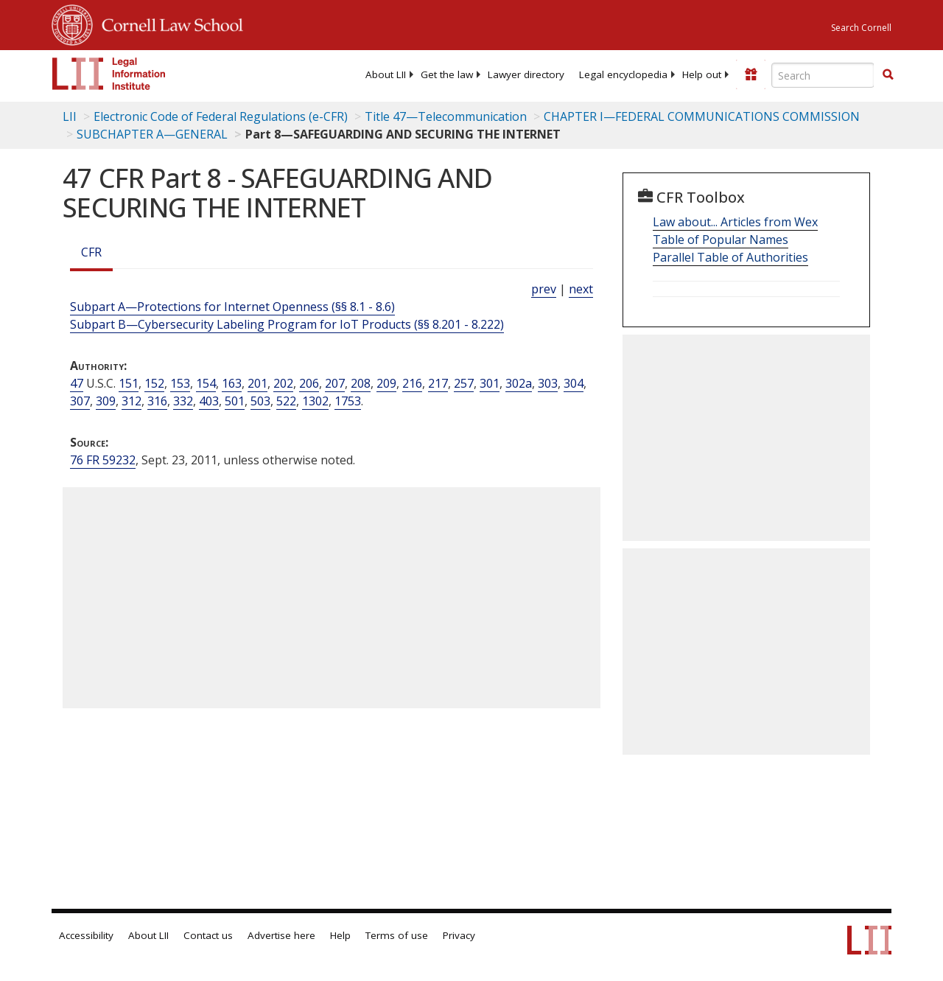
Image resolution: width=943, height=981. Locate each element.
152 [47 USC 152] (154, 383)
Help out (701, 74)
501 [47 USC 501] (235, 401)
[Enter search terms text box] (822, 75)
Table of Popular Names (720, 239)
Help (340, 935)
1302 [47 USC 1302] (315, 401)
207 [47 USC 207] (335, 383)
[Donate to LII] (750, 74)
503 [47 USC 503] (260, 401)
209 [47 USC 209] (386, 383)
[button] (888, 74)
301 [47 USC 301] (489, 383)
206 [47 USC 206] (309, 383)
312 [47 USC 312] (131, 401)
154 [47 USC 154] (206, 383)
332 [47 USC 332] (183, 401)
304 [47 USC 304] (573, 383)
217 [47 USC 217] (438, 383)
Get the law (447, 74)
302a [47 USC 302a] (518, 383)
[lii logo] (109, 74)
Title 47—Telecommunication (446, 116)
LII (70, 116)
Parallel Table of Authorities (730, 257)
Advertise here (281, 935)
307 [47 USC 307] (80, 401)
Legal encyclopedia (623, 74)
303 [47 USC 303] (548, 383)
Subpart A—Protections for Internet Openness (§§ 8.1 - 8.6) (232, 307)
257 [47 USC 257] (464, 383)
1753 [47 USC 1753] (347, 401)
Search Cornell (861, 27)
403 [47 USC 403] (209, 401)
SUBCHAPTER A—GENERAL (152, 134)
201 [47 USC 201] (257, 383)
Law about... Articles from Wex (735, 222)
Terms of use (396, 935)
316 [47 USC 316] (157, 401)
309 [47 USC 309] (106, 401)
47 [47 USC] (76, 383)
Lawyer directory (526, 74)
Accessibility (86, 935)
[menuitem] (385, 74)
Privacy (459, 935)
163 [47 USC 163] (232, 383)
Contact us (208, 935)
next (581, 289)
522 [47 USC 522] (286, 401)
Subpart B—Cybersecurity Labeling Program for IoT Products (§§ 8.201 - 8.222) (287, 324)
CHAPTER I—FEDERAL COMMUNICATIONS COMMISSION (702, 116)
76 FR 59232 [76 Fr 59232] (103, 460)
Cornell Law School (168, 23)
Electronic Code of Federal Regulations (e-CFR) (221, 116)
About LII (385, 74)
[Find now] (888, 75)
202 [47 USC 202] (283, 383)
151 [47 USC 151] (129, 383)
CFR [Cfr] (91, 252)
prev (543, 289)
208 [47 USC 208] (361, 383)
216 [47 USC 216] (412, 383)
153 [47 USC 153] (180, 383)
